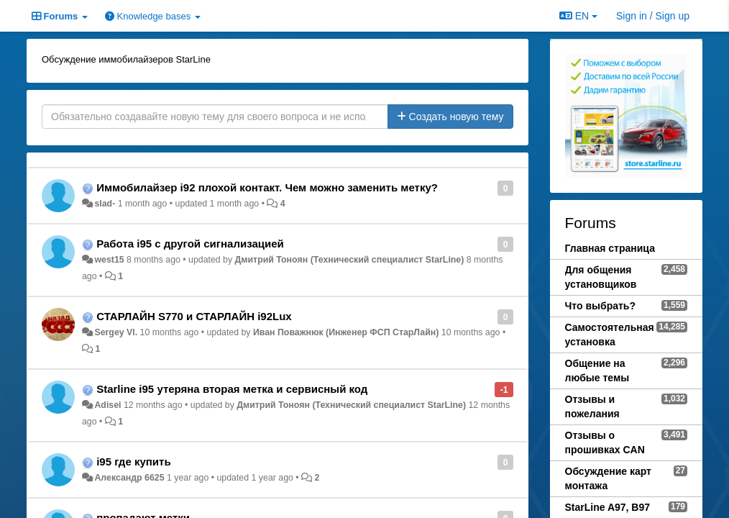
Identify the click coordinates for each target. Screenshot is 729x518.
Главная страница (610, 248)
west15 (109, 260)
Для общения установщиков (601, 277)
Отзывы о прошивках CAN (605, 442)
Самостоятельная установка (609, 334)
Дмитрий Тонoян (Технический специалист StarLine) (349, 260)
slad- (104, 204)
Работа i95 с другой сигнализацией (190, 243)
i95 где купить (133, 461)
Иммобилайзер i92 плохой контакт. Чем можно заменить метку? (267, 187)
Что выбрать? (600, 306)
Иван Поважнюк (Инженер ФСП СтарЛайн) (346, 332)
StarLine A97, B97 (608, 507)
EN (578, 16)
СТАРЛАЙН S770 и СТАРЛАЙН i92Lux (194, 316)
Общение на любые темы (597, 370)
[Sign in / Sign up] (652, 16)
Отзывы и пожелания (592, 406)
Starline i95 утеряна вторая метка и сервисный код (231, 389)
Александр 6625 (129, 478)
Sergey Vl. (115, 332)
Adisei (107, 405)
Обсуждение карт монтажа (608, 478)
